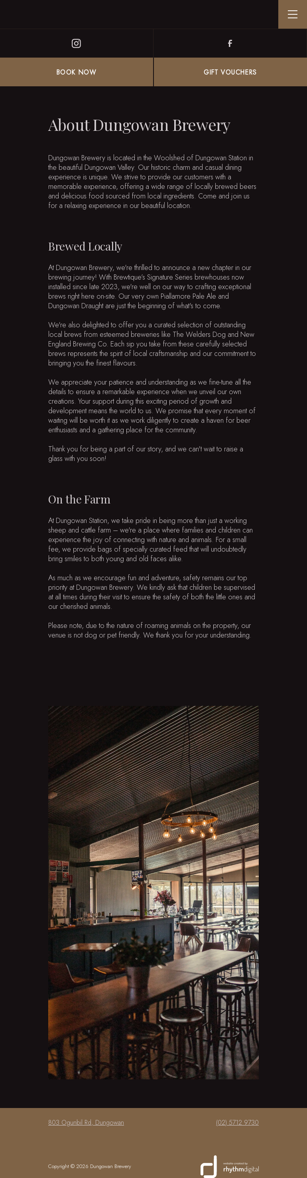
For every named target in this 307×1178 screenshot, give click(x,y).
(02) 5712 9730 (237, 1122)
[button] (292, 14)
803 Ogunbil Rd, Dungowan (86, 1122)
